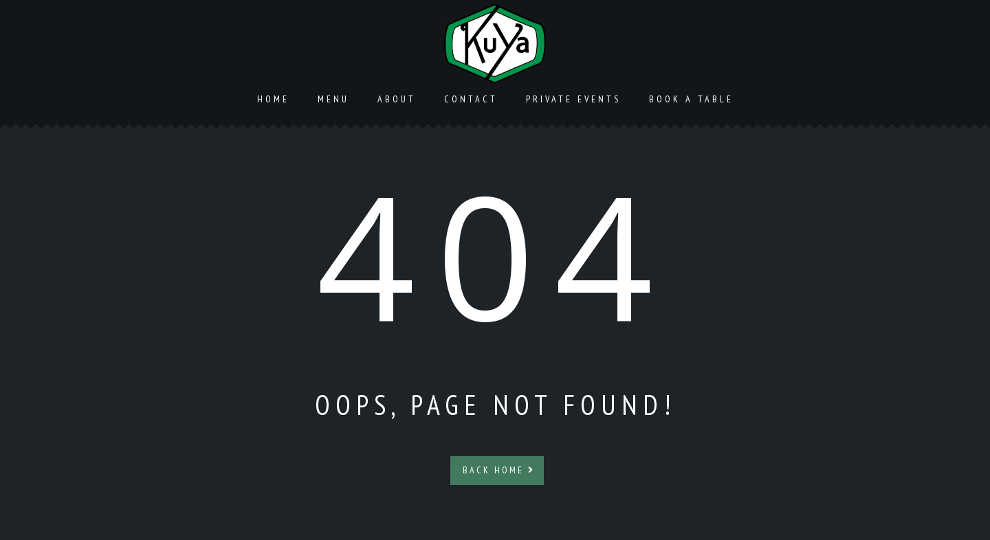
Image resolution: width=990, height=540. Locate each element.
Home (273, 99)
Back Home (499, 470)
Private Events (573, 99)
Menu (333, 99)
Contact (471, 99)
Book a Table (691, 99)
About (396, 99)
